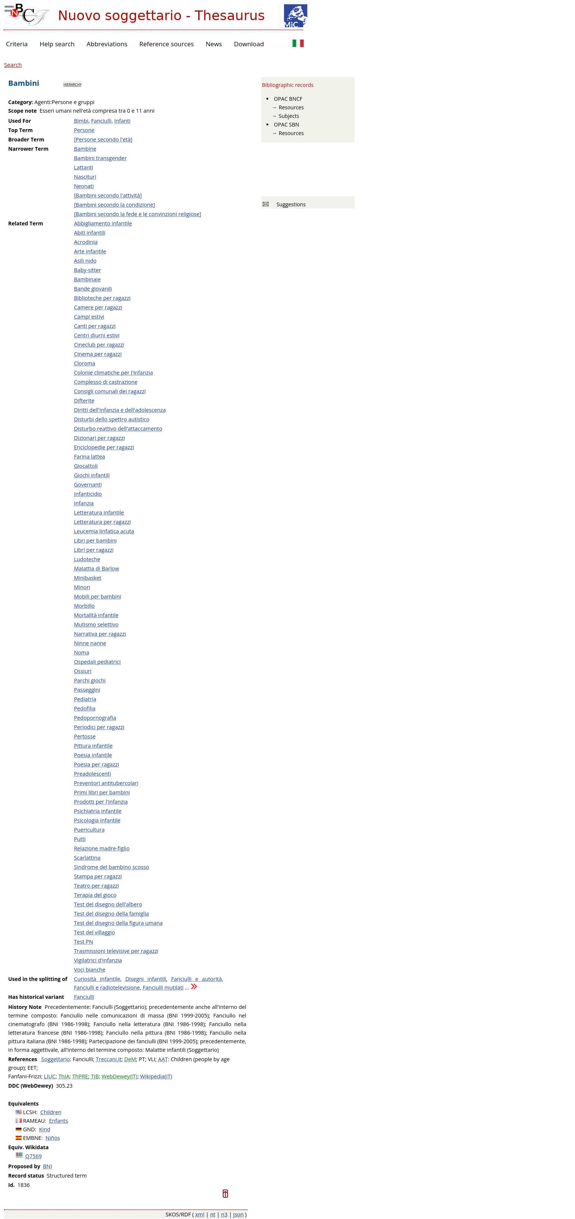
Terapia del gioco (95, 894)
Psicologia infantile (97, 820)
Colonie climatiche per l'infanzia (113, 372)
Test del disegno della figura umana (118, 922)
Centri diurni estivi (96, 335)
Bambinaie (87, 279)
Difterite (84, 400)
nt (212, 1214)
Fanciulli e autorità (196, 978)
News (214, 44)
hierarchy (72, 84)
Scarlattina (87, 857)
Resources (291, 107)
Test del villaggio (94, 932)
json (238, 1214)
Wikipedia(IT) (156, 1076)
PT (142, 1059)
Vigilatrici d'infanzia (98, 960)
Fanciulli (101, 120)
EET (32, 1067)
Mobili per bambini (97, 596)
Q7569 (33, 1156)
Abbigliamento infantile (103, 223)
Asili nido (85, 260)
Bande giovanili (93, 288)
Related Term (25, 223)
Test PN (83, 941)
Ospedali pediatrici (97, 661)
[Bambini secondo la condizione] (114, 204)
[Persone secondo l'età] (103, 139)
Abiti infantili (89, 232)
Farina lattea (89, 456)
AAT (163, 1059)
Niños (53, 1137)
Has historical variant (36, 996)
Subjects (289, 115)
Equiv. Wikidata (28, 1147)
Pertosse (85, 736)
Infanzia (84, 503)
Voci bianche (90, 969)
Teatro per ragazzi (96, 885)
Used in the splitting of (37, 978)
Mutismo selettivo (96, 624)
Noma (81, 652)
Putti (79, 839)
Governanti (88, 484)
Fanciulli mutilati (163, 987)
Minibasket (87, 577)
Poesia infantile (93, 755)
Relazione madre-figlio (101, 848)
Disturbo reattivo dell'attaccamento (118, 428)
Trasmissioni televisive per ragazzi (116, 950)
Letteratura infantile (99, 512)
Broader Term (26, 139)
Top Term (20, 130)
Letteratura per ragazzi (102, 521)
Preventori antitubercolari (106, 783)
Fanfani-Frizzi (24, 1076)
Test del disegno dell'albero (108, 904)
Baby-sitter (87, 270)
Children (51, 1112)
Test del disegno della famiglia (111, 913)
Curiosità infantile (97, 978)
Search (13, 64)
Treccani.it (109, 1059)
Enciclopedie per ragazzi (104, 447)
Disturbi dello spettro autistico (112, 419)
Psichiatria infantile (97, 811)
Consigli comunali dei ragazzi (110, 391)
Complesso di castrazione (106, 381)
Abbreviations (107, 44)
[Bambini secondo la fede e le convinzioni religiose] (137, 214)
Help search (57, 44)
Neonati (84, 186)
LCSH (29, 1112)
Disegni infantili (145, 978)
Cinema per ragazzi (98, 353)
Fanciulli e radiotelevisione (107, 987)
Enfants (58, 1120)
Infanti (122, 120)
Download (249, 44)
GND (29, 1129)
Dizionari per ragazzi (99, 437)
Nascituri (85, 176)
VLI (151, 1059)
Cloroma (84, 363)
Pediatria (85, 699)
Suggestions (290, 204)
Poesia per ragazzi (96, 764)
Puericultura (89, 829)
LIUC (50, 1076)
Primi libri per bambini (102, 792)
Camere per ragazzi (98, 307)
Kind (44, 1129)
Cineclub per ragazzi (99, 344)
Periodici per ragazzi (99, 727)
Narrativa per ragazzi (100, 633)
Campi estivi (89, 316)
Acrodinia (85, 242)
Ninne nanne (90, 643)
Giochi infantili (92, 475)
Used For (19, 120)
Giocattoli (86, 465)
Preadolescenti (92, 773)
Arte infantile (90, 251)
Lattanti (83, 167)
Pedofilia (85, 708)
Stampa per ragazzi (98, 876)
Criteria (17, 44)
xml (199, 1214)
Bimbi (81, 120)
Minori (82, 587)
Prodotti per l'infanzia (101, 801)
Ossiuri (82, 671)
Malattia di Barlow (96, 568)
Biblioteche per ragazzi (102, 297)
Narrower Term (28, 148)
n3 (224, 1214)
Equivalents (23, 1103)
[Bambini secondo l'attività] (108, 195)
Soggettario (55, 1059)
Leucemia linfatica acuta (104, 531)
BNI (47, 1166)
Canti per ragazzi (95, 325)
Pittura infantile (93, 745)
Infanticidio (88, 493)
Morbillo (84, 605)
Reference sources (166, 44)
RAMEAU (34, 1120)
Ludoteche (87, 559)
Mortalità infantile (96, 615)
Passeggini (87, 689)
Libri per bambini (95, 540)
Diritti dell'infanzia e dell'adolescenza (120, 409)
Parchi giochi (90, 680)
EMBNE (32, 1137)
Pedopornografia (95, 717)
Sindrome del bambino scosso (111, 867)
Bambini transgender (100, 158)
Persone (84, 130)
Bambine (85, 148)
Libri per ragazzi (94, 549)
